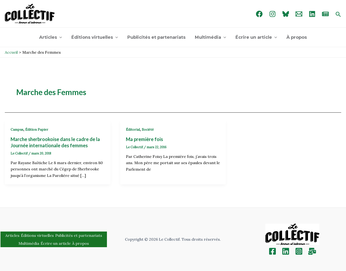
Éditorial (133, 129)
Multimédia (210, 37)
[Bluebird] (285, 14)
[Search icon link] (338, 15)
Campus (17, 129)
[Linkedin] (286, 251)
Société (148, 129)
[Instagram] (272, 14)
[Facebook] (259, 14)
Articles (52, 37)
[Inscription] (312, 251)
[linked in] (312, 14)
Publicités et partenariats (157, 37)
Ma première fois (144, 139)
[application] (61, 37)
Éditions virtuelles (96, 37)
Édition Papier (36, 129)
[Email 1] (299, 14)
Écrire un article (255, 37)
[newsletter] (325, 14)
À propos (294, 37)
